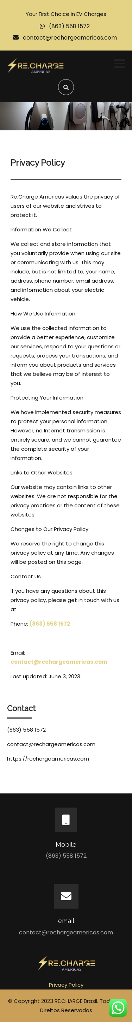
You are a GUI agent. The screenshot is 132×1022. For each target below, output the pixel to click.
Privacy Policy (66, 984)
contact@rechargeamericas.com (70, 38)
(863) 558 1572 (69, 26)
